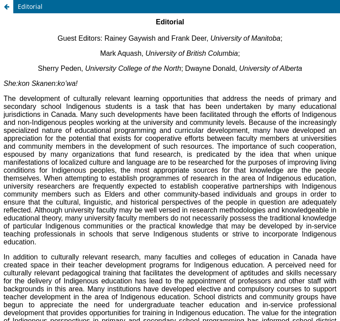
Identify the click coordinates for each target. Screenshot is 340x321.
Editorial (30, 6)
